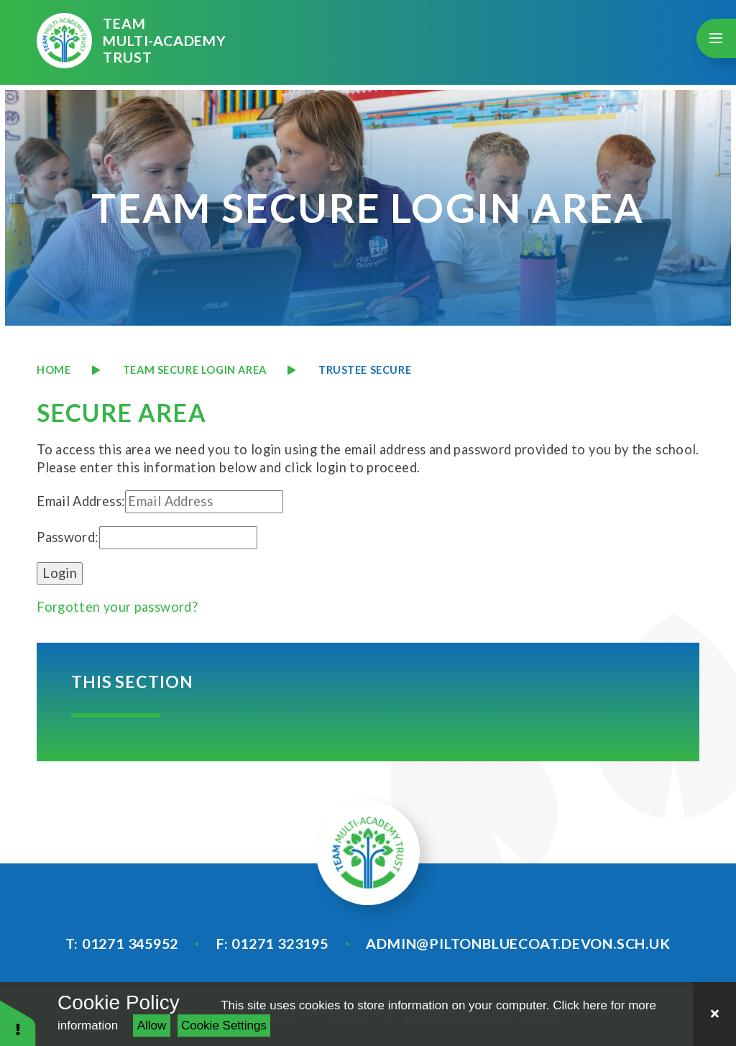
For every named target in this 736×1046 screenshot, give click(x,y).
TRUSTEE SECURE (364, 370)
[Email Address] (204, 501)
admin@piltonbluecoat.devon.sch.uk (518, 943)
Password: (67, 537)
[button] (18, 1022)
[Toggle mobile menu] (716, 38)
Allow (152, 1025)
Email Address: (81, 501)
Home (53, 370)
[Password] (178, 537)
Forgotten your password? (117, 607)
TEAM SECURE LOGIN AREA (195, 370)
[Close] (714, 1014)
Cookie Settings (224, 1025)
